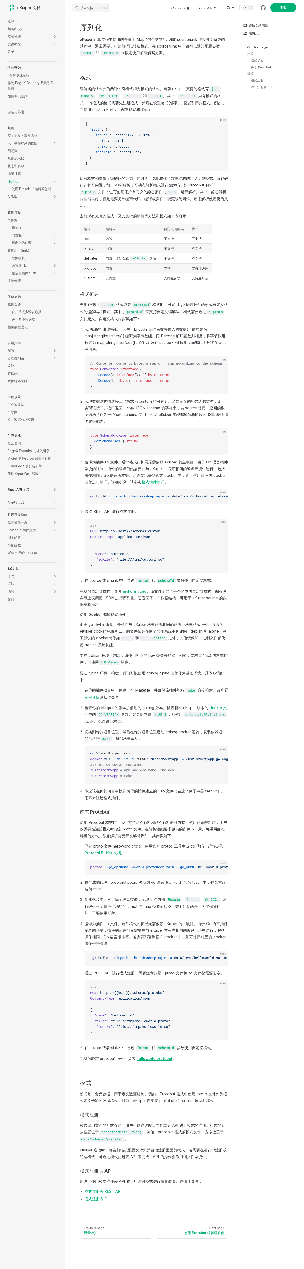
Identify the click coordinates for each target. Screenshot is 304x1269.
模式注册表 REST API (103, 1191)
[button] (55, 36)
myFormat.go (135, 591)
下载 (283, 7)
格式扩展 (257, 60)
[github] (263, 7)
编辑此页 (252, 33)
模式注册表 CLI (97, 1199)
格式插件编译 (153, 482)
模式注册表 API (261, 87)
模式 (250, 74)
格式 (250, 54)
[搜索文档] (91, 7)
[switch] (248, 7)
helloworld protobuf (154, 1058)
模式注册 (257, 80)
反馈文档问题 (255, 26)
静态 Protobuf (261, 67)
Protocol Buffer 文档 (103, 852)
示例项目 (92, 697)
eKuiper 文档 (24, 7)
